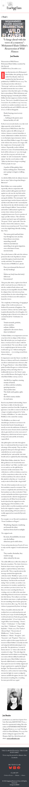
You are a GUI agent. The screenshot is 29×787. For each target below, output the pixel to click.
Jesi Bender (14, 56)
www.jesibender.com (13, 738)
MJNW (17, 785)
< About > (23, 775)
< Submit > (17, 775)
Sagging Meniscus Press (14, 781)
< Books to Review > (9, 775)
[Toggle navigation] (3, 5)
